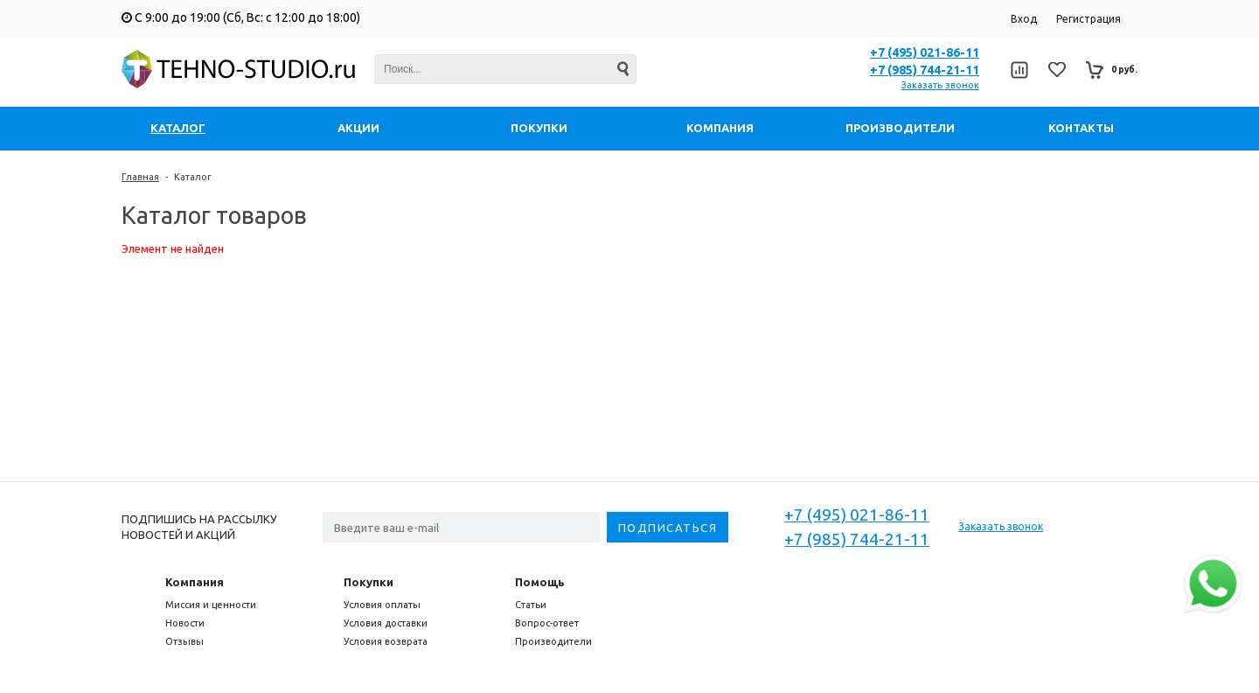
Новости (185, 623)
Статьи (530, 604)
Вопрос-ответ (547, 623)
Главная (140, 177)
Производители (553, 641)
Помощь (540, 582)
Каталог (193, 177)
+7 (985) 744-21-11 (924, 70)
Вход (1024, 18)
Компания (194, 582)
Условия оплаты (382, 604)
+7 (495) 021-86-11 (924, 53)
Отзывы (184, 641)
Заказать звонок (940, 85)
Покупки (368, 582)
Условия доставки (386, 623)
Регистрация (1088, 18)
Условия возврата (386, 641)
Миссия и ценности (210, 604)
